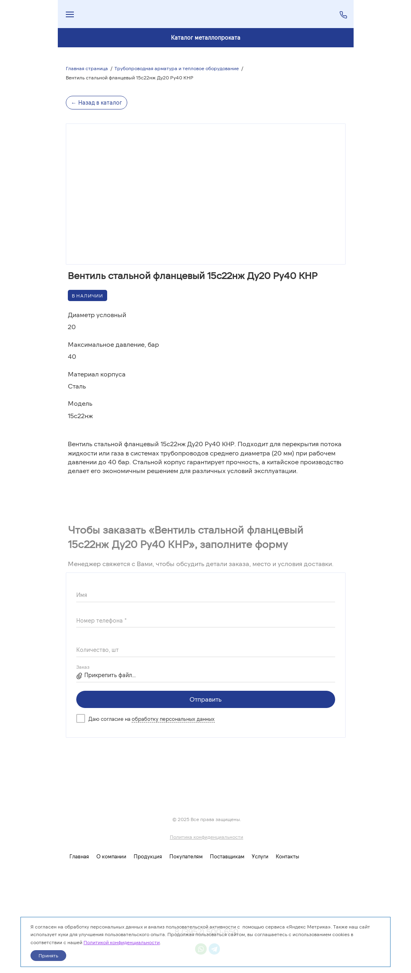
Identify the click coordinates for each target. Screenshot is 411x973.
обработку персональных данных (173, 719)
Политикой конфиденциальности (121, 942)
